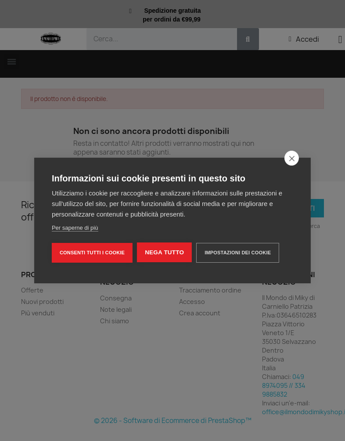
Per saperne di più (75, 227)
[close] (291, 158)
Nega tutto (164, 252)
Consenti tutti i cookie (92, 252)
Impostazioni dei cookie (238, 252)
